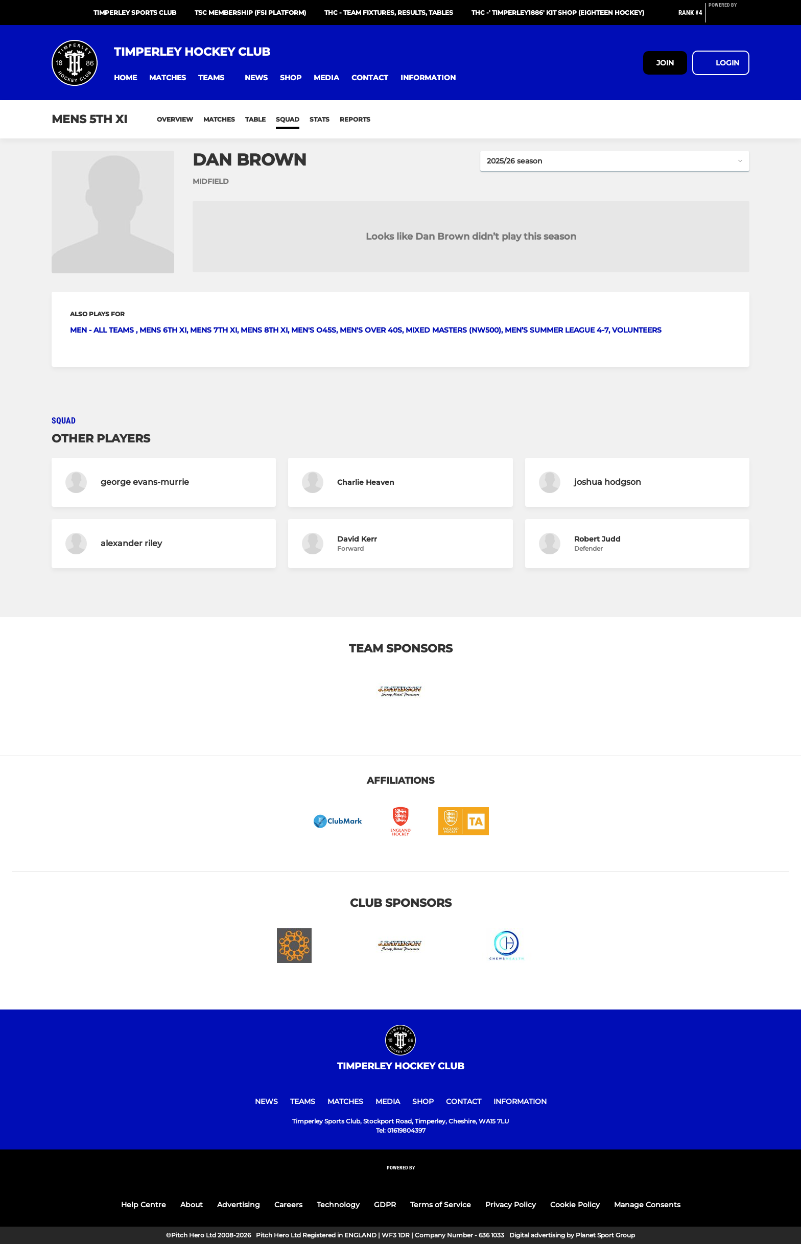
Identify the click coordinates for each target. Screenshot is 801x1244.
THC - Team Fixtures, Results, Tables (388, 12)
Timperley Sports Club (134, 12)
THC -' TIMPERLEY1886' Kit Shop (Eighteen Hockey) (558, 12)
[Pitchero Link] (729, 17)
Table (255, 119)
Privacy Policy (510, 1204)
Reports (355, 119)
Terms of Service (440, 1204)
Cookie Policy (575, 1204)
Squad (287, 119)
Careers (288, 1204)
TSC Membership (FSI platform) (250, 12)
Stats (319, 119)
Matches (219, 119)
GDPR (385, 1204)
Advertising (238, 1204)
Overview (175, 119)
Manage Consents (647, 1204)
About (191, 1204)
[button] (125, 78)
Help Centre (143, 1204)
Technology (338, 1204)
